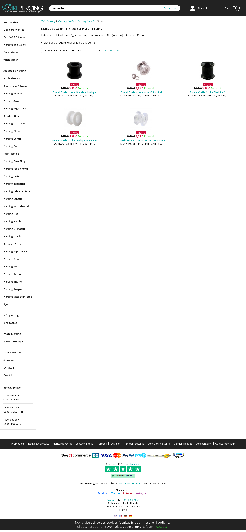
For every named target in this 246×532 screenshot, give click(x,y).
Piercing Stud (11, 266)
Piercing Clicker (12, 131)
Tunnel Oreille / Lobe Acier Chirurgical (141, 92)
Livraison (8, 367)
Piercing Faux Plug (14, 161)
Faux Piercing (11, 153)
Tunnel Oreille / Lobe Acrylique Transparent (141, 140)
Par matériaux (12, 52)
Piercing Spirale (12, 259)
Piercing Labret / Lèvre (16, 191)
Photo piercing (12, 334)
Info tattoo (10, 322)
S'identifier (203, 8)
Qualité (7, 375)
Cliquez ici (84, 526)
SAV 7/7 (111, 500)
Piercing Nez (10, 213)
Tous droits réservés (130, 483)
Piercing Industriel (14, 183)
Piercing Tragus (12, 289)
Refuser (147, 526)
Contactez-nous (13, 352)
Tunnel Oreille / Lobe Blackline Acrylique (74, 92)
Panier (228, 8)
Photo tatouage (13, 341)
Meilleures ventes (13, 29)
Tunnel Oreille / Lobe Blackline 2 (208, 92)
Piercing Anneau (13, 93)
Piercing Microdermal (16, 206)
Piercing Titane (12, 281)
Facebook (103, 493)
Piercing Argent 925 (14, 108)
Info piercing (11, 315)
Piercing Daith (11, 146)
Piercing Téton (12, 274)
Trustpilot (135, 464)
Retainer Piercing (13, 244)
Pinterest (127, 493)
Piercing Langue (12, 198)
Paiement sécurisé (134, 443)
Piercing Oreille (12, 236)
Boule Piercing (11, 78)
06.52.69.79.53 (131, 500)
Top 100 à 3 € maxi (14, 37)
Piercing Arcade (12, 101)
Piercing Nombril (13, 221)
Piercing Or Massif (14, 229)
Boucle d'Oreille (12, 116)
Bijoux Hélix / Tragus (15, 86)
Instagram (142, 493)
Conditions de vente (159, 443)
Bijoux (7, 304)
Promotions (17, 443)
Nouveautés (10, 22)
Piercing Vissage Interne (17, 296)
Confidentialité (204, 443)
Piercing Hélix (11, 176)
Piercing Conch (12, 138)
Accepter (162, 526)
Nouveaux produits (38, 443)
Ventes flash (10, 59)
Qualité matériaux (225, 443)
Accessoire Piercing (14, 71)
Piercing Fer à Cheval (15, 168)
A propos (8, 360)
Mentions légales (182, 443)
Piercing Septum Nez (15, 251)
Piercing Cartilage (14, 123)
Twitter (115, 493)
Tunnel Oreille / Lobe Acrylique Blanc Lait (74, 140)
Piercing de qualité (14, 44)
